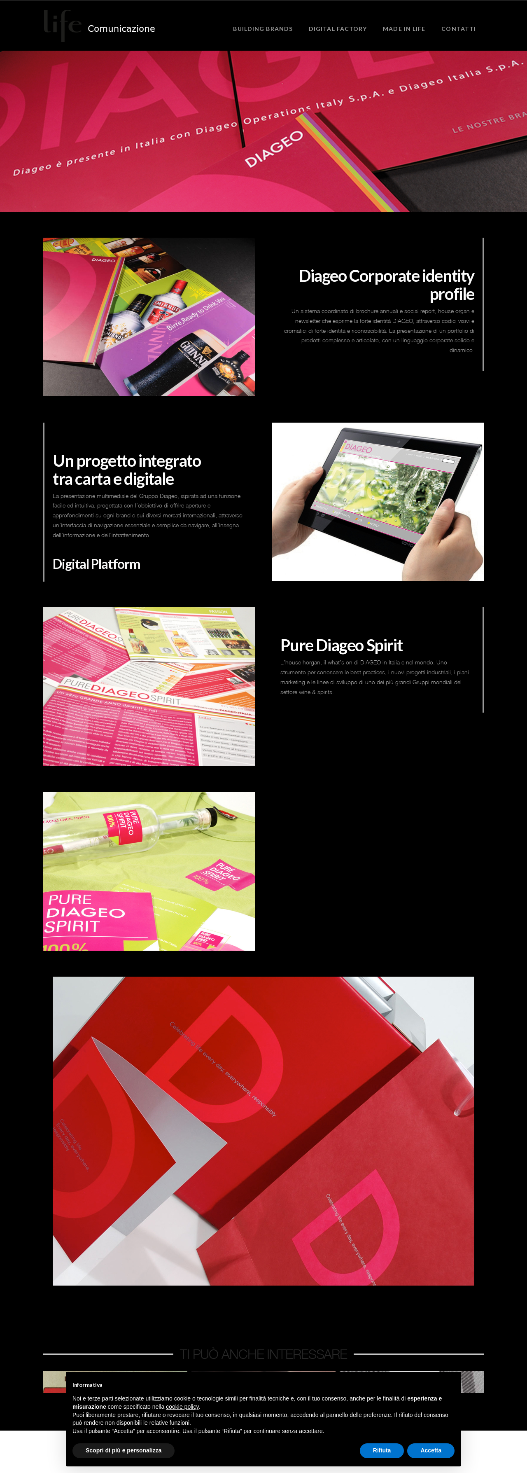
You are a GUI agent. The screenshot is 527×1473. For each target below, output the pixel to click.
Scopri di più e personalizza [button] (123, 1450)
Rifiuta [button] (382, 1450)
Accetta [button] (430, 1450)
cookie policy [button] (182, 1406)
